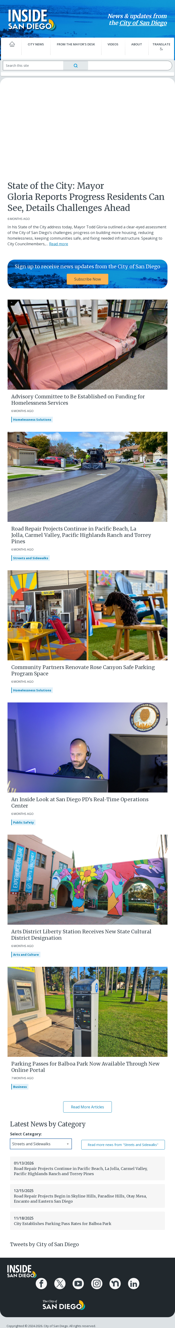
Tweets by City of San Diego (44, 1244)
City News (37, 44)
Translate (159, 46)
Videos (112, 44)
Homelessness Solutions (32, 419)
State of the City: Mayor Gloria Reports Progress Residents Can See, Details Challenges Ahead (86, 197)
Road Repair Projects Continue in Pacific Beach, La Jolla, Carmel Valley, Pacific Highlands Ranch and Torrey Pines (81, 535)
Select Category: (26, 1134)
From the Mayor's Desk (76, 44)
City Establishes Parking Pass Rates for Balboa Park (62, 1223)
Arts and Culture (26, 954)
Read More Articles (87, 1107)
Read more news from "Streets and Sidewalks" (123, 1144)
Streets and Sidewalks (30, 558)
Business (20, 1087)
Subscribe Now (87, 279)
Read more (58, 243)
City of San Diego (140, 23)
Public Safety (23, 822)
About (135, 44)
